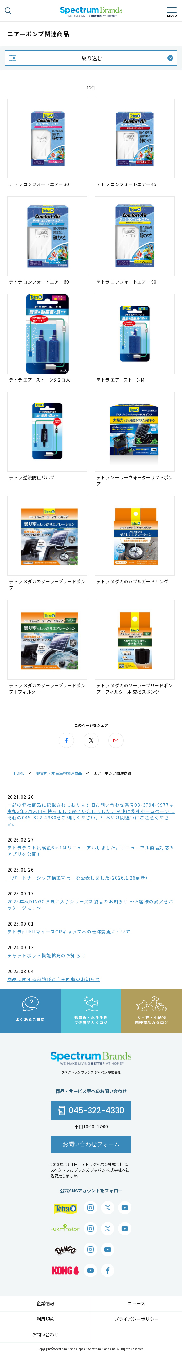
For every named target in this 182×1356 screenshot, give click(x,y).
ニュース (136, 1303)
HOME (19, 773)
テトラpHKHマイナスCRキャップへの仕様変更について (69, 931)
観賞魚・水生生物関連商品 (59, 773)
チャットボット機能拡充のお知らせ (46, 955)
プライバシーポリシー (136, 1319)
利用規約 (45, 1319)
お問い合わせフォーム (91, 1144)
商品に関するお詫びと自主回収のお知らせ (53, 979)
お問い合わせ (45, 1334)
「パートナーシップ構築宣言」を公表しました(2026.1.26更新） (79, 878)
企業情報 (45, 1303)
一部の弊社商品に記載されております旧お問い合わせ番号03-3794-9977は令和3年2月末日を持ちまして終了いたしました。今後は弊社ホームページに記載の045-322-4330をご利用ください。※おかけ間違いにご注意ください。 (91, 814)
